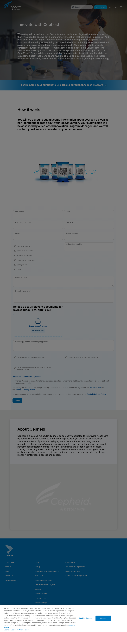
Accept (103, 618)
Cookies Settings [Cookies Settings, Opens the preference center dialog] (85, 618)
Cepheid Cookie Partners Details (16, 630)
